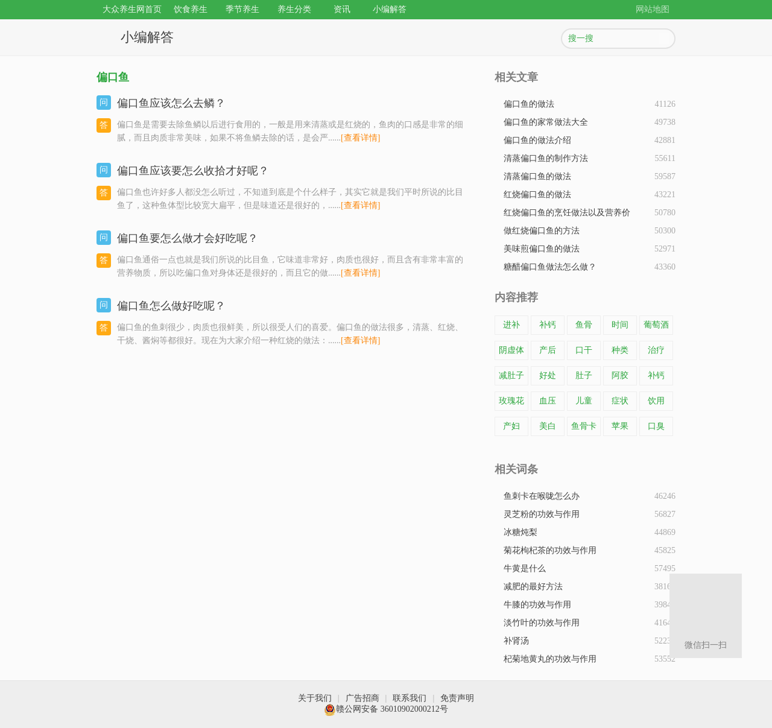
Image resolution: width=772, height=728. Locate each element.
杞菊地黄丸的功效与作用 (550, 658)
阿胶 (620, 375)
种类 (620, 350)
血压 (547, 400)
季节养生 (242, 9)
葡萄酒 (656, 324)
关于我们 (315, 698)
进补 (511, 324)
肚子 (583, 375)
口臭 (656, 426)
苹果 (620, 426)
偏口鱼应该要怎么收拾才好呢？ (193, 171)
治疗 (656, 350)
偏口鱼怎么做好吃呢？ (171, 306)
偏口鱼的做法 (529, 104)
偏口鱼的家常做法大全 (546, 122)
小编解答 (390, 9)
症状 (620, 400)
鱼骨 (583, 324)
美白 (547, 426)
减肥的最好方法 (533, 586)
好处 (547, 375)
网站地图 (652, 9)
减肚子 (511, 375)
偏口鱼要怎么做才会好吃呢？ (187, 238)
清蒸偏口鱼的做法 (537, 176)
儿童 (583, 400)
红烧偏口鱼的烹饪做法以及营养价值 (567, 215)
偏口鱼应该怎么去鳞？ (171, 103)
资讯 (342, 9)
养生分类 (294, 9)
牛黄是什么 (525, 568)
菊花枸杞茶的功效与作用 (550, 550)
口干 (583, 350)
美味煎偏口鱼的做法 (542, 248)
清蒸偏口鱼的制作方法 (546, 158)
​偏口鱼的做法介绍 (537, 140)
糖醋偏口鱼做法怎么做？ (550, 266)
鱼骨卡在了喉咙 (583, 429)
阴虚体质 (511, 353)
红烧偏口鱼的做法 (537, 194)
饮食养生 (190, 9)
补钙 (547, 324)
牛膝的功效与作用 (537, 604)
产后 (547, 350)
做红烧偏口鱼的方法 (542, 230)
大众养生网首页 (132, 9)
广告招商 (362, 698)
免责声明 (457, 698)
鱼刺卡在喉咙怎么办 (542, 496)
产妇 (511, 426)
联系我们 (409, 698)
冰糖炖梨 (520, 532)
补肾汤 (516, 640)
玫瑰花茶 (511, 403)
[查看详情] (360, 137)
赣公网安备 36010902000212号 (386, 709)
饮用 (656, 400)
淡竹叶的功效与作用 (542, 622)
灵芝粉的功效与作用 (542, 514)
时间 (620, 324)
